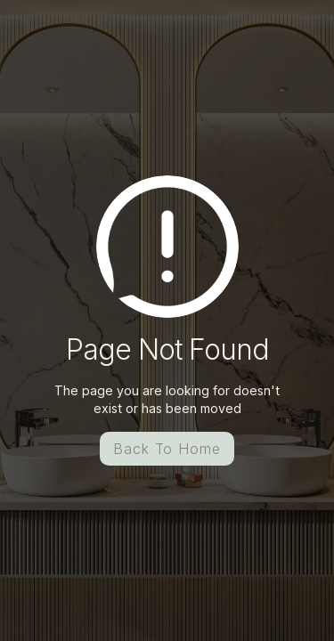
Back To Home (167, 449)
